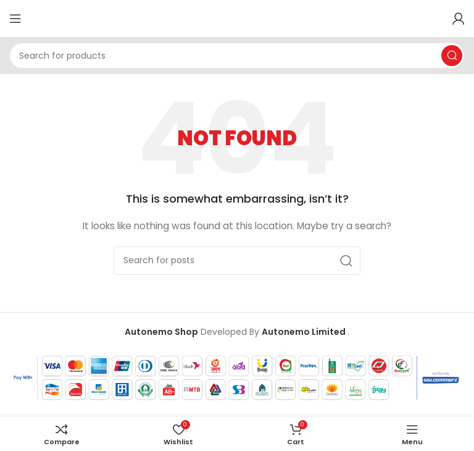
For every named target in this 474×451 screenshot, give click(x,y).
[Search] (237, 56)
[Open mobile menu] (15, 18)
